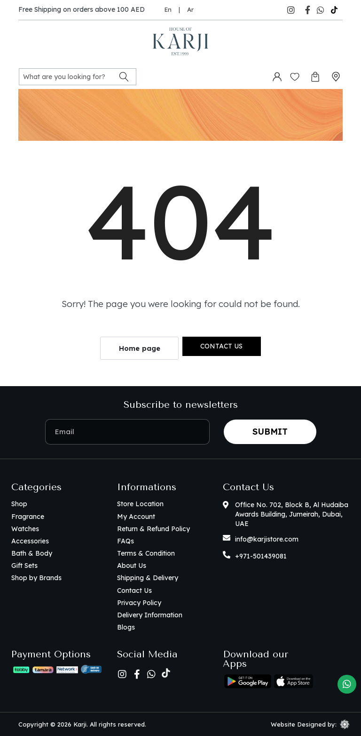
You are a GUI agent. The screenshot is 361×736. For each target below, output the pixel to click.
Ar (190, 9)
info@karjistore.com (266, 539)
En (168, 9)
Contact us (221, 346)
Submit (270, 431)
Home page (139, 348)
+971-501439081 (261, 556)
